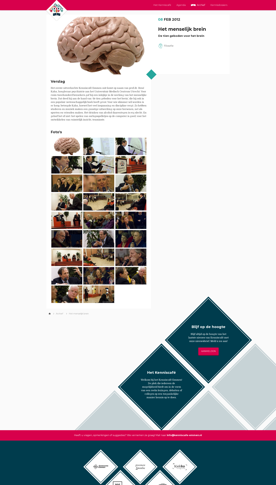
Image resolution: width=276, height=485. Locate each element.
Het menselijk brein (79, 313)
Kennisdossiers (218, 5)
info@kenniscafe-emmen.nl (184, 435)
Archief (201, 5)
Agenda (181, 5)
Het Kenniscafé (162, 5)
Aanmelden (208, 351)
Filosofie (168, 45)
